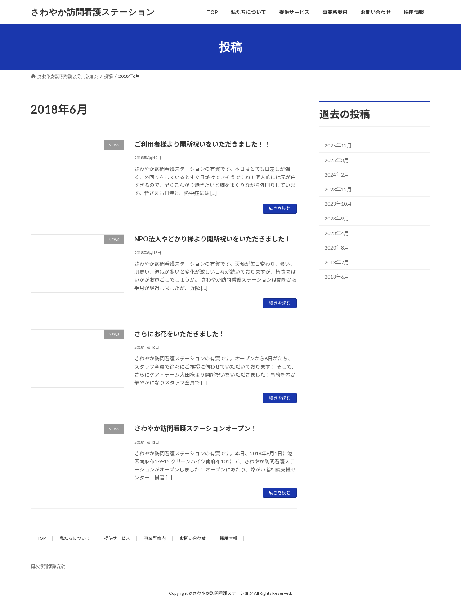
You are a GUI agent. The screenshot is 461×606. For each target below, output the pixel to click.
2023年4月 (337, 233)
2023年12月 (338, 189)
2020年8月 (337, 248)
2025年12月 (338, 145)
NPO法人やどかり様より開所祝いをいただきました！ (212, 239)
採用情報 (228, 538)
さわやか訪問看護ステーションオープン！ (195, 428)
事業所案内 (155, 538)
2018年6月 (337, 277)
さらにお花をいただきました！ (179, 334)
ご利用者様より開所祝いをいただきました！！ (202, 144)
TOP (41, 538)
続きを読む (280, 208)
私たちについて (75, 538)
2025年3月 (337, 160)
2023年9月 (337, 218)
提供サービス (117, 538)
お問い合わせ (193, 538)
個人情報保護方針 (48, 566)
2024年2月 (337, 175)
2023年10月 (338, 204)
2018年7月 (337, 262)
